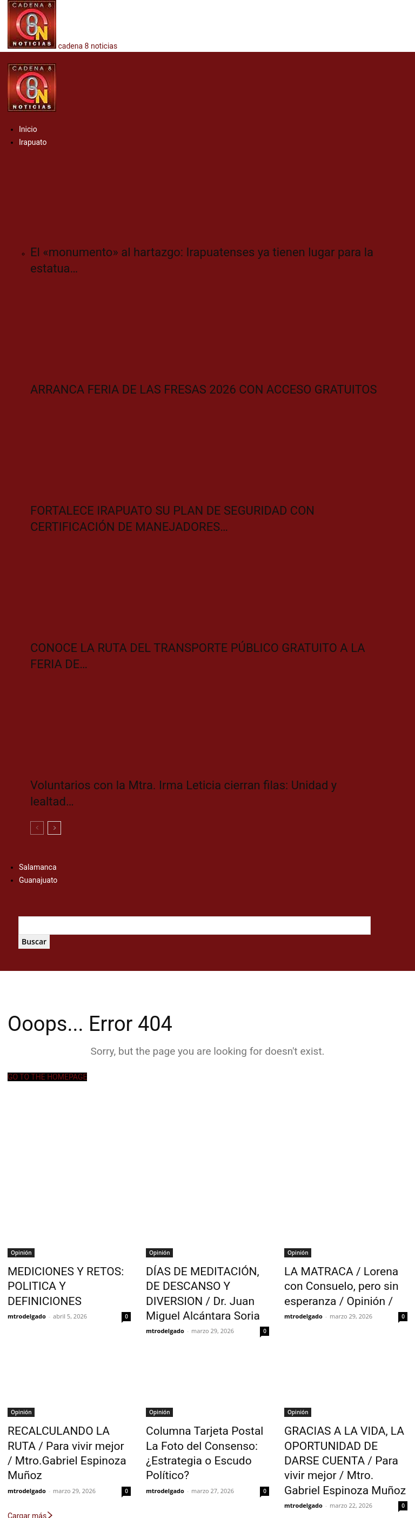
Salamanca (38, 867)
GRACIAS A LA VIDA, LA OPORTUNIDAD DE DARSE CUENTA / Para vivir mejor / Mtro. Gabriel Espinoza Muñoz (345, 1424)
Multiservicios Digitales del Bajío (223, 1508)
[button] (11, 57)
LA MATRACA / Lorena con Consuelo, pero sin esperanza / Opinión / (344, 1282)
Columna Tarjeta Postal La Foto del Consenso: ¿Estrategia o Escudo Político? (207, 1418)
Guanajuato (38, 880)
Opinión (21, 1252)
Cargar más (31, 1466)
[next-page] (54, 828)
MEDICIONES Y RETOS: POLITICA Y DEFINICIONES (62, 1276)
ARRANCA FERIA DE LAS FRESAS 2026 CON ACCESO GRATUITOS (203, 389)
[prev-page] (37, 828)
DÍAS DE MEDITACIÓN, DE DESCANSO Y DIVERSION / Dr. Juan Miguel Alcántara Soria (207, 1282)
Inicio (28, 129)
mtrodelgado (27, 1295)
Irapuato (33, 142)
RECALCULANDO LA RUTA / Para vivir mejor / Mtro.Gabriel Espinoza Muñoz (69, 1418)
